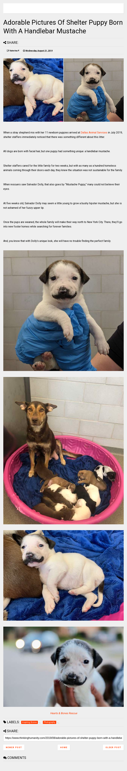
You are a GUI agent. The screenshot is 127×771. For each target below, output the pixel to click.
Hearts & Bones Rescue (63, 713)
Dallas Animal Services (94, 132)
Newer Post (14, 747)
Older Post (113, 747)
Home (63, 747)
